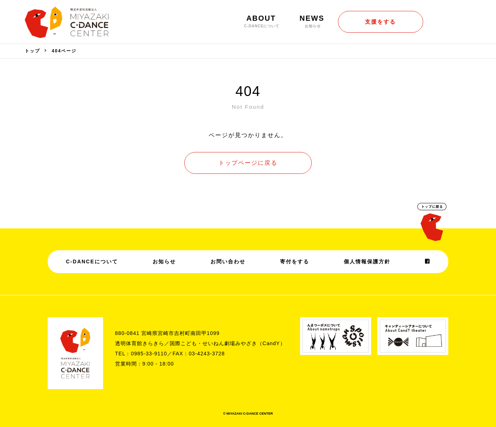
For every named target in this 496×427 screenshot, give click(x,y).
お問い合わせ (227, 261)
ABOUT (261, 21)
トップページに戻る (248, 163)
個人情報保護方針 (367, 261)
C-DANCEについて (92, 261)
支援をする (380, 22)
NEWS (312, 21)
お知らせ (164, 261)
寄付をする (294, 261)
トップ (32, 50)
